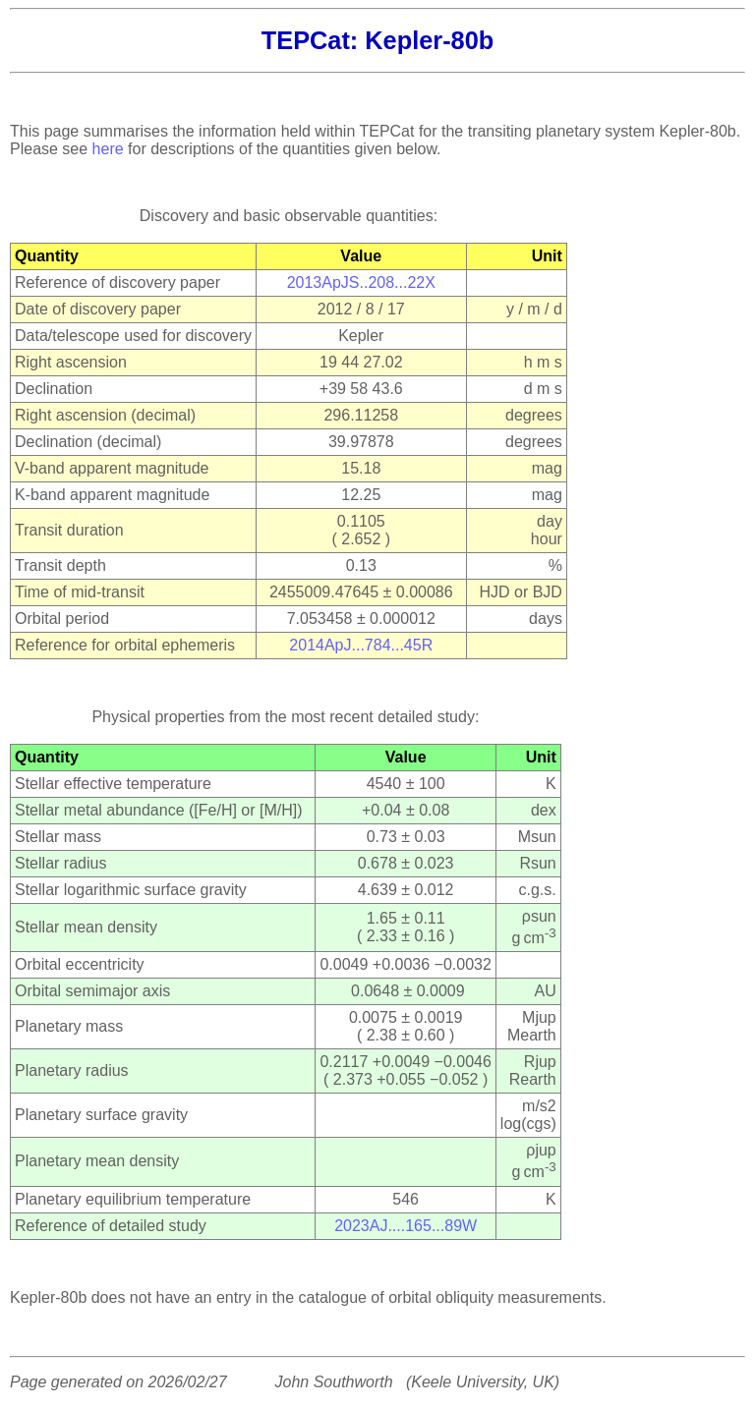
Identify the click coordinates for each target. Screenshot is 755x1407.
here (108, 149)
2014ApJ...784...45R (361, 645)
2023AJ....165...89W (405, 1225)
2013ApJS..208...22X (361, 282)
